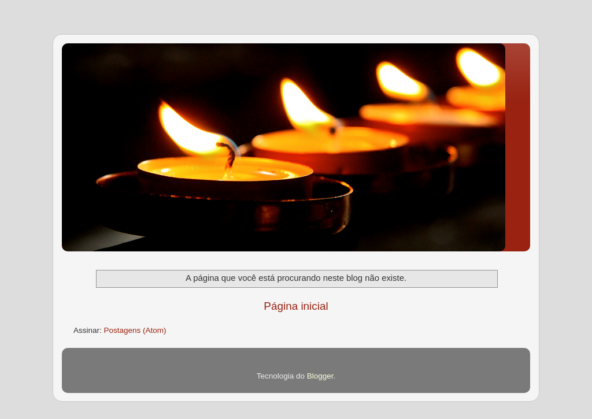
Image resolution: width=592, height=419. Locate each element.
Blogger (320, 376)
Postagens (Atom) (135, 330)
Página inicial (296, 306)
